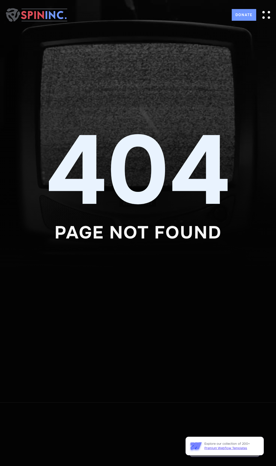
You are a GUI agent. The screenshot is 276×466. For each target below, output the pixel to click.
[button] (266, 15)
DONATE (244, 15)
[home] (36, 15)
